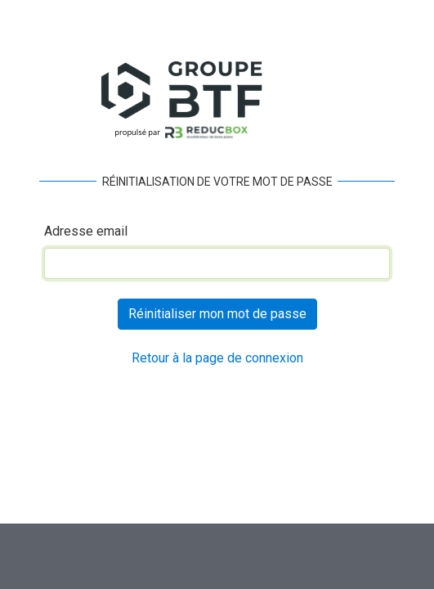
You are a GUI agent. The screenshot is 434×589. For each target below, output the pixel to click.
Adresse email (86, 231)
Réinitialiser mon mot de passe (217, 313)
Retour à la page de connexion (217, 358)
